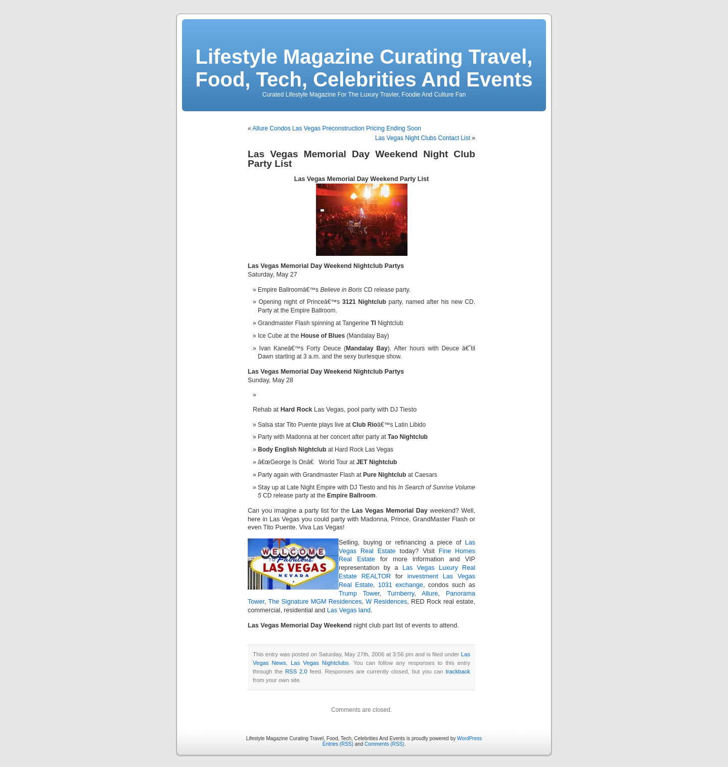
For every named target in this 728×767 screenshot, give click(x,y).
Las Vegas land (349, 610)
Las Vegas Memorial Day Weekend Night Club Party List (361, 159)
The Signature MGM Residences (314, 601)
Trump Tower (359, 593)
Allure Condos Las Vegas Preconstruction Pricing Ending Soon (336, 128)
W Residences (386, 601)
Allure (430, 593)
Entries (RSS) (338, 744)
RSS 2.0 (296, 671)
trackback (458, 671)
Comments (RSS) (384, 744)
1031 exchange (400, 585)
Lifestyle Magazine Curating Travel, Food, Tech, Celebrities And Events (364, 68)
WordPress (469, 738)
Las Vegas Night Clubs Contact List (422, 138)
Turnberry (400, 593)
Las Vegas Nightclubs (320, 663)
